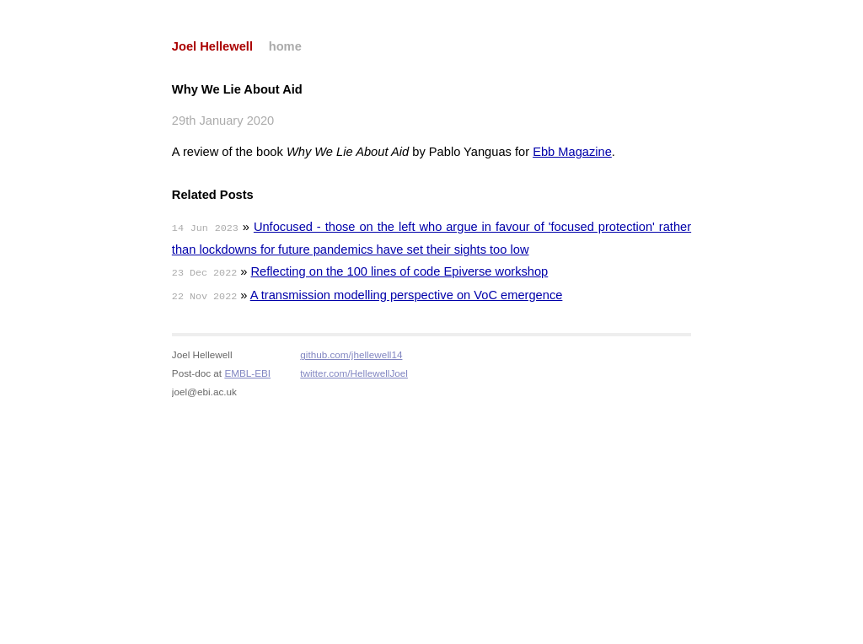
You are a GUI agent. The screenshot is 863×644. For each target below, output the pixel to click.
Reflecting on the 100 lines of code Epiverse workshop (400, 271)
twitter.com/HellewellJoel (354, 373)
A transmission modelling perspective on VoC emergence (406, 295)
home (285, 46)
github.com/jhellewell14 (351, 354)
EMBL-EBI (247, 373)
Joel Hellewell (212, 46)
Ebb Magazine (572, 151)
